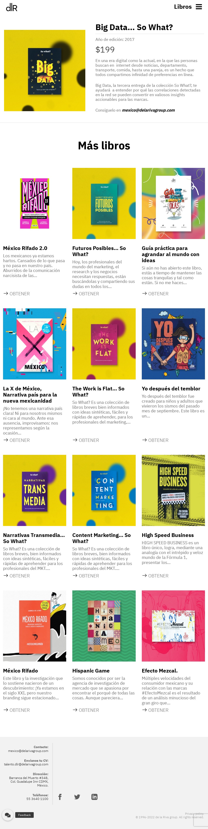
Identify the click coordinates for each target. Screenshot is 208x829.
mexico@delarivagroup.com (148, 110)
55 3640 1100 (37, 799)
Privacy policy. (194, 813)
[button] (7, 815)
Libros (183, 6)
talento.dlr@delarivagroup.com (26, 764)
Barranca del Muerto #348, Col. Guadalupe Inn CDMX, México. (28, 781)
